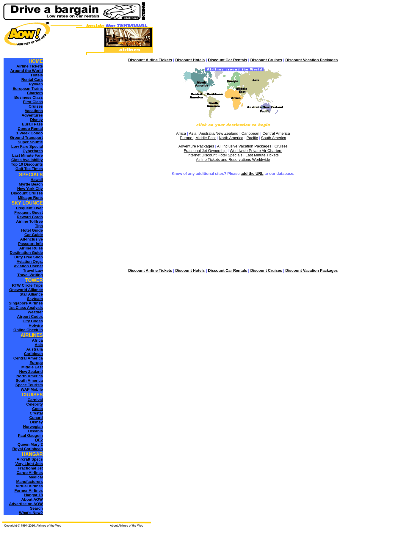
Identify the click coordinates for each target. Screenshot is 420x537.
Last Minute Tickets (261, 155)
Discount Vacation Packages (311, 60)
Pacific (252, 138)
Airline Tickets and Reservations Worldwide (233, 159)
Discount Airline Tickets (150, 60)
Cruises (281, 146)
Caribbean (250, 133)
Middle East (205, 138)
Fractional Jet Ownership (205, 150)
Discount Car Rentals (227, 60)
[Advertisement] (233, 222)
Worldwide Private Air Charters (256, 150)
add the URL (252, 173)
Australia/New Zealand (218, 133)
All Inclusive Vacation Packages (244, 146)
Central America (276, 133)
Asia (192, 133)
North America (231, 138)
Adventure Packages (196, 146)
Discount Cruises (266, 60)
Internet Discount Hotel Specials (214, 155)
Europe (187, 138)
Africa (181, 133)
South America (273, 138)
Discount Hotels (190, 60)
